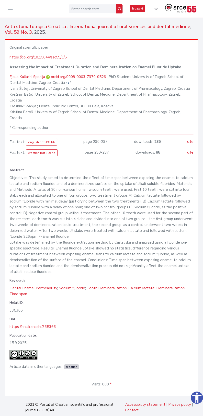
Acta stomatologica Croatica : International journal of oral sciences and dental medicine (97, 26)
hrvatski (137, 9)
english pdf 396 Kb (41, 142)
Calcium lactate (141, 288)
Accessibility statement (145, 404)
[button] (155, 9)
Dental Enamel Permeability (33, 288)
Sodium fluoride (72, 288)
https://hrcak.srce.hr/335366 (33, 326)
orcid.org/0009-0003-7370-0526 (78, 76)
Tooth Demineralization (107, 288)
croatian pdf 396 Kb (42, 153)
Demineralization (170, 288)
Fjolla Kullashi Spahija (28, 76)
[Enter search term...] (92, 8)
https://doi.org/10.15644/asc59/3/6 (38, 57)
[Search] (119, 8)
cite (190, 141)
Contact (132, 410)
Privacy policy (179, 404)
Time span (18, 294)
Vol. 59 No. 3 (18, 32)
